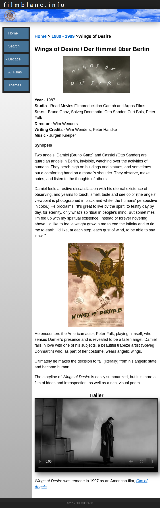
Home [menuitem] (13, 33)
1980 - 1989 (63, 36)
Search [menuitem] (14, 46)
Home (41, 36)
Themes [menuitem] (14, 85)
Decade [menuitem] (14, 59)
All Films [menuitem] (15, 72)
